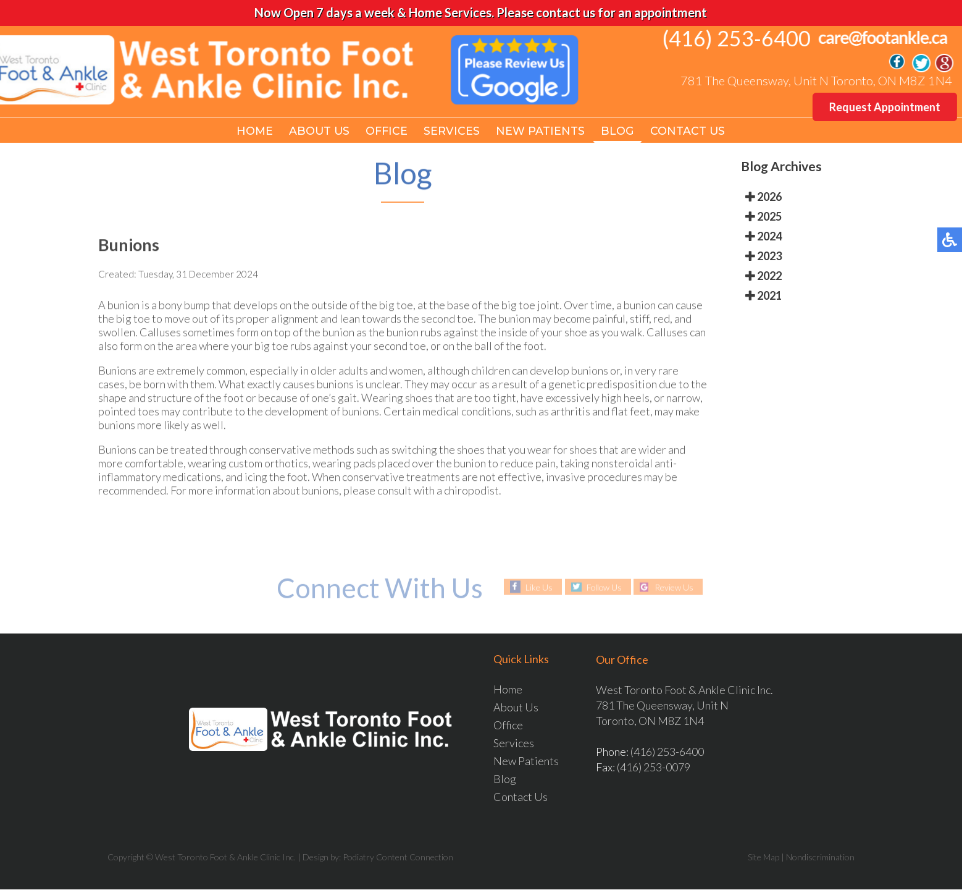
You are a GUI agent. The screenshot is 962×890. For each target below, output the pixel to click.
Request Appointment (886, 107)
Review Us (675, 587)
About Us (318, 131)
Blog (618, 131)
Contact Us (689, 131)
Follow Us (603, 587)
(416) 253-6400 (738, 38)
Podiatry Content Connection (398, 857)
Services (453, 131)
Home (253, 131)
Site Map (763, 857)
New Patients (541, 131)
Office (387, 131)
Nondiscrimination (820, 857)
